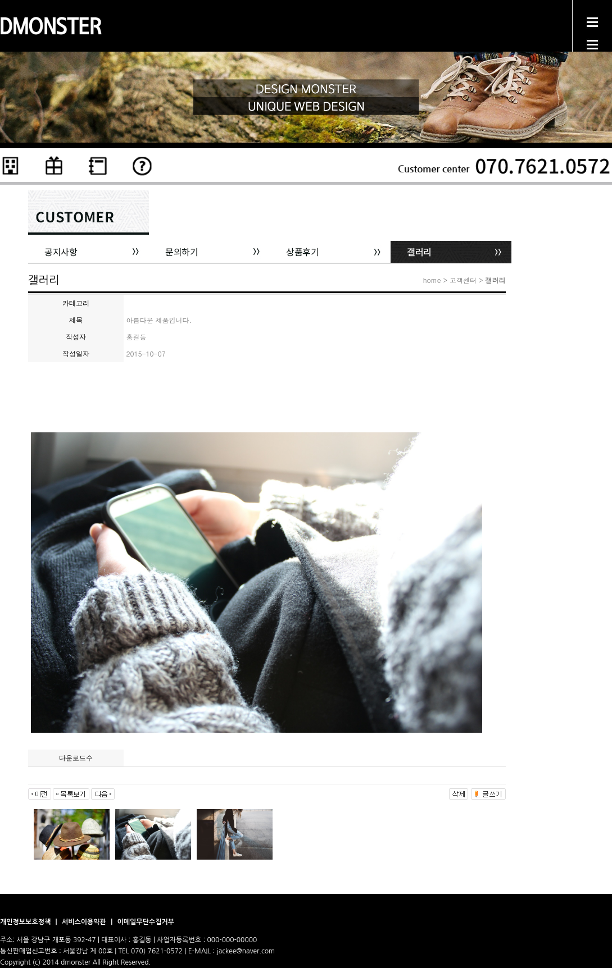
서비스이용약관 (85, 922)
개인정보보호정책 (26, 922)
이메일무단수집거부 (145, 922)
